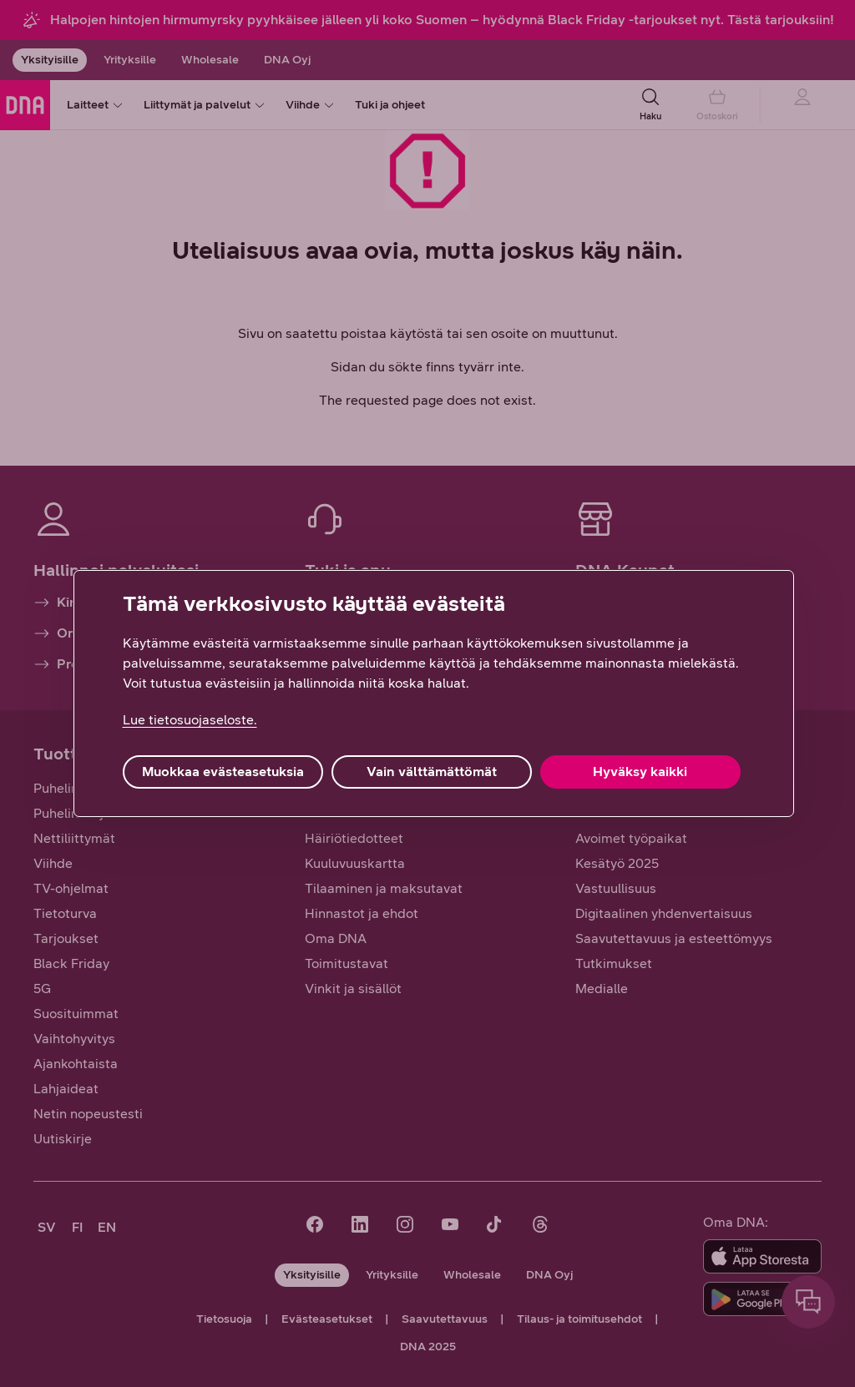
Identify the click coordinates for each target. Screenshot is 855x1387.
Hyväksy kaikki (640, 771)
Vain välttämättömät (432, 771)
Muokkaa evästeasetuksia (223, 771)
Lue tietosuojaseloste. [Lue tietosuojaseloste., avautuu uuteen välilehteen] (190, 720)
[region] (434, 693)
